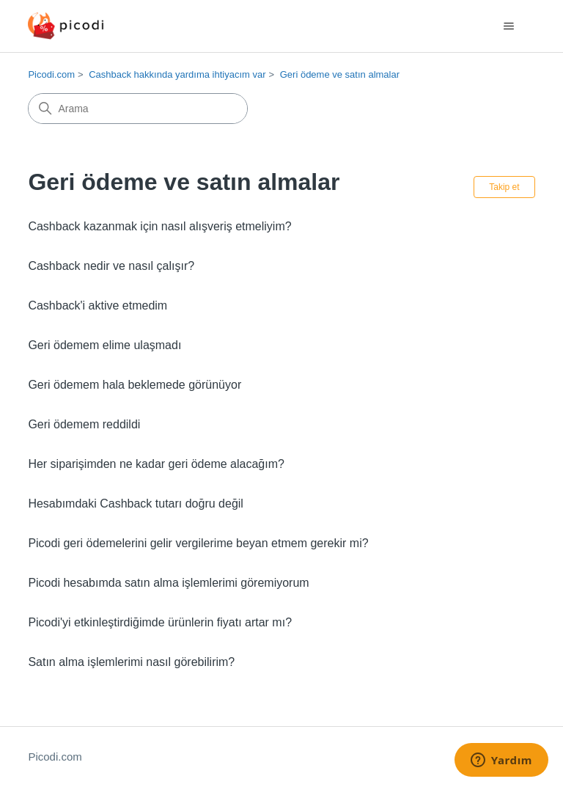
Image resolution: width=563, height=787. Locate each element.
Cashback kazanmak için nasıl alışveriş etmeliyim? (159, 226)
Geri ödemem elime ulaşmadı (104, 345)
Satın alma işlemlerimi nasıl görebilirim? (131, 662)
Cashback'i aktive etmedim (97, 305)
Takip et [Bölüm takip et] (504, 187)
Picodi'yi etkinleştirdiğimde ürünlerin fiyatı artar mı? (160, 622)
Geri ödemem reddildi (84, 424)
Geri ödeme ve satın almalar (340, 74)
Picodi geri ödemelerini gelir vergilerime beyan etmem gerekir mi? (198, 543)
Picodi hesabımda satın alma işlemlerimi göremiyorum (168, 582)
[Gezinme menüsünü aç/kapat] (509, 26)
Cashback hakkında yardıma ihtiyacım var (177, 74)
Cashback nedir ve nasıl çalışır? (111, 266)
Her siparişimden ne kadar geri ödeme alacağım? (156, 464)
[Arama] (138, 108)
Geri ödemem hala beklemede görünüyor (134, 384)
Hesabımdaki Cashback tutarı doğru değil (135, 503)
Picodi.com (51, 74)
